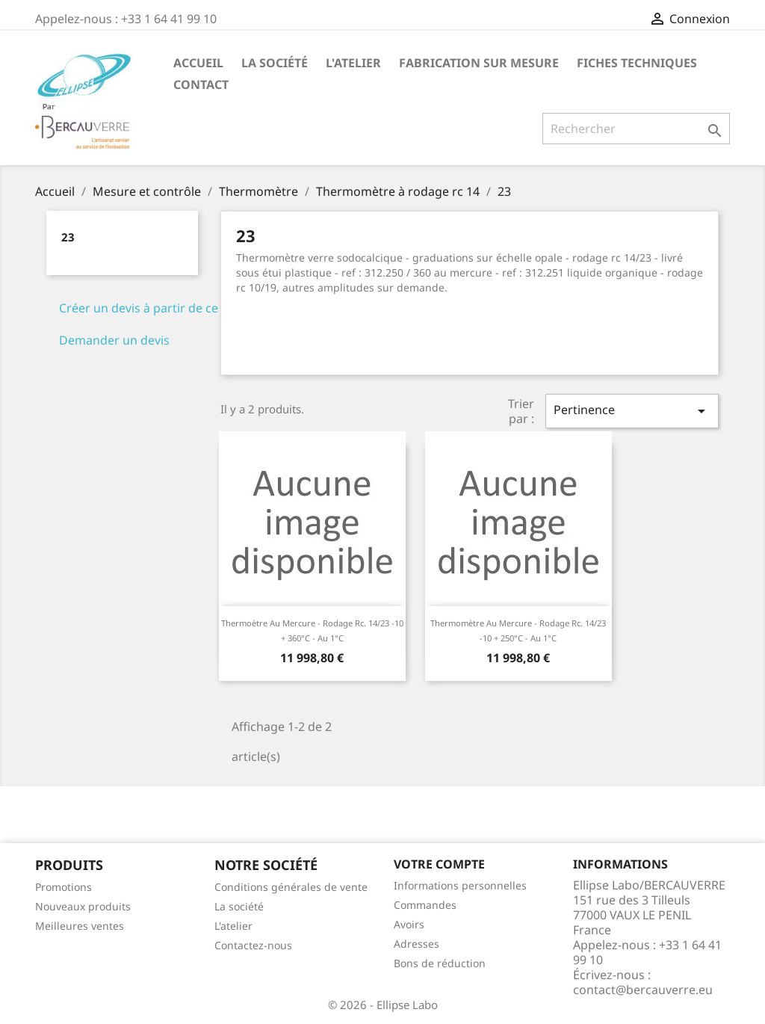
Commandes (425, 905)
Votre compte (439, 864)
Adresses (416, 944)
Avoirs (409, 924)
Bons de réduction (440, 963)
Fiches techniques (637, 63)
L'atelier (353, 63)
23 (68, 236)
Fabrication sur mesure (479, 63)
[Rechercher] (636, 128)
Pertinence (632, 410)
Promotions (63, 887)
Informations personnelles (460, 885)
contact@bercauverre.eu (643, 989)
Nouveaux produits (83, 906)
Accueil (198, 63)
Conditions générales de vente (291, 887)
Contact (201, 84)
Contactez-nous (253, 945)
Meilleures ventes (79, 926)
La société (274, 63)
